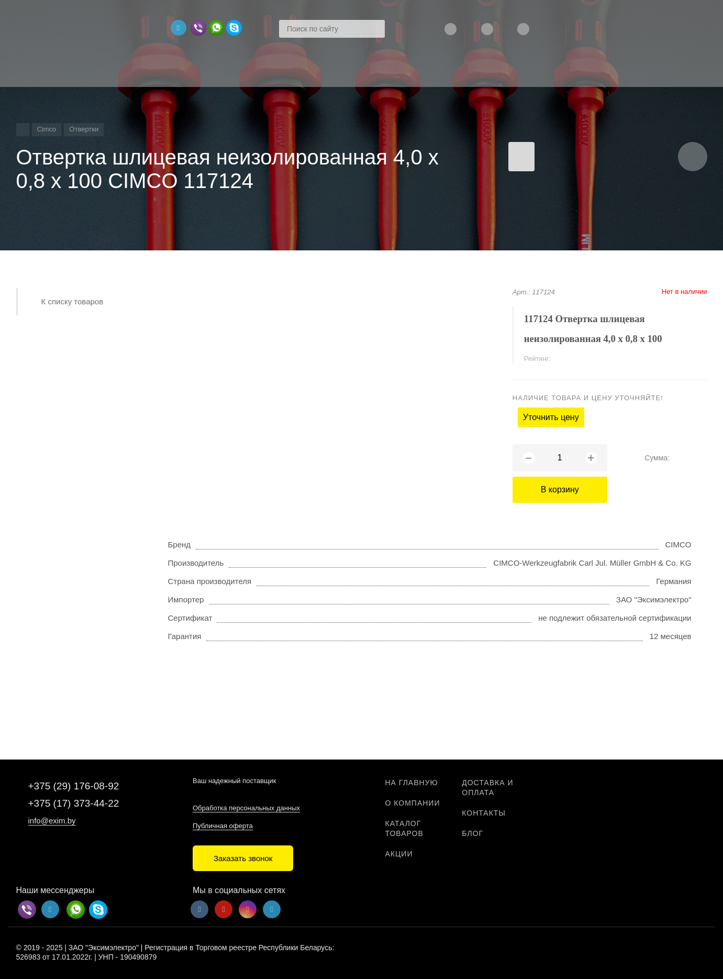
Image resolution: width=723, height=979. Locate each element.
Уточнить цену (551, 417)
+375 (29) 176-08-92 (73, 785)
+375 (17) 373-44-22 (73, 803)
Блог (472, 833)
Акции (399, 854)
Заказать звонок (243, 858)
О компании (412, 803)
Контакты (484, 813)
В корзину (560, 489)
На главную (411, 782)
